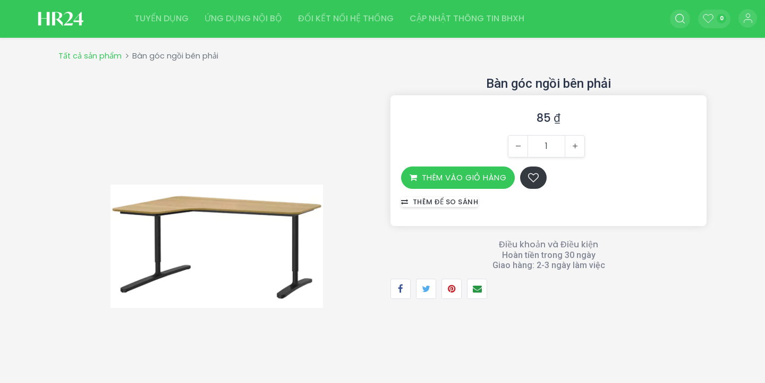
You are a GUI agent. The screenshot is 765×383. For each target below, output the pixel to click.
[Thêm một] (574, 145)
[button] (680, 18)
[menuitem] (161, 18)
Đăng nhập (747, 18)
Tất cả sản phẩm (90, 55)
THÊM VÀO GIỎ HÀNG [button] (458, 176)
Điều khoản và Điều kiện (548, 244)
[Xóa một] (518, 145)
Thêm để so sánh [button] (439, 201)
